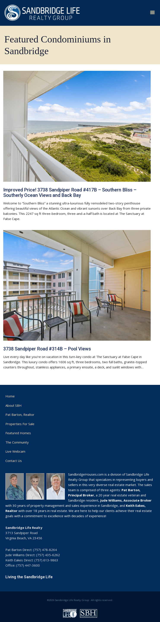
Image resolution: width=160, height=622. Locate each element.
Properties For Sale (19, 424)
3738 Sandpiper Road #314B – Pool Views (47, 348)
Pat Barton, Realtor (19, 414)
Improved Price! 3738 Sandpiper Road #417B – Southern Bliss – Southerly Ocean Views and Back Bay (69, 192)
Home (10, 396)
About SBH (13, 405)
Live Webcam (15, 451)
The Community (17, 442)
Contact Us (13, 460)
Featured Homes (18, 433)
